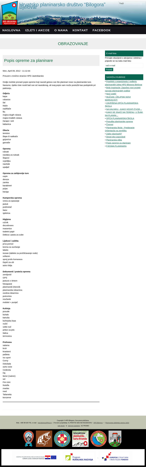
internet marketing (74, 426)
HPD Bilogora (98, 423)
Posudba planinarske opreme (119, 121)
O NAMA (61, 30)
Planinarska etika (114, 140)
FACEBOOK (102, 30)
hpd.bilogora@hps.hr (45, 423)
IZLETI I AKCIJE (37, 30)
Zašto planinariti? (114, 134)
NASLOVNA (11, 30)
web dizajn (61, 426)
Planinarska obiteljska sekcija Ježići (117, 423)
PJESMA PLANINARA (116, 146)
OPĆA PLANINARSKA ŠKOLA (120, 118)
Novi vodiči (111, 94)
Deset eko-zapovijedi (115, 137)
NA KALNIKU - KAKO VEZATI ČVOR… (124, 109)
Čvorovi (109, 124)
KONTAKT (80, 30)
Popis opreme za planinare (118, 143)
